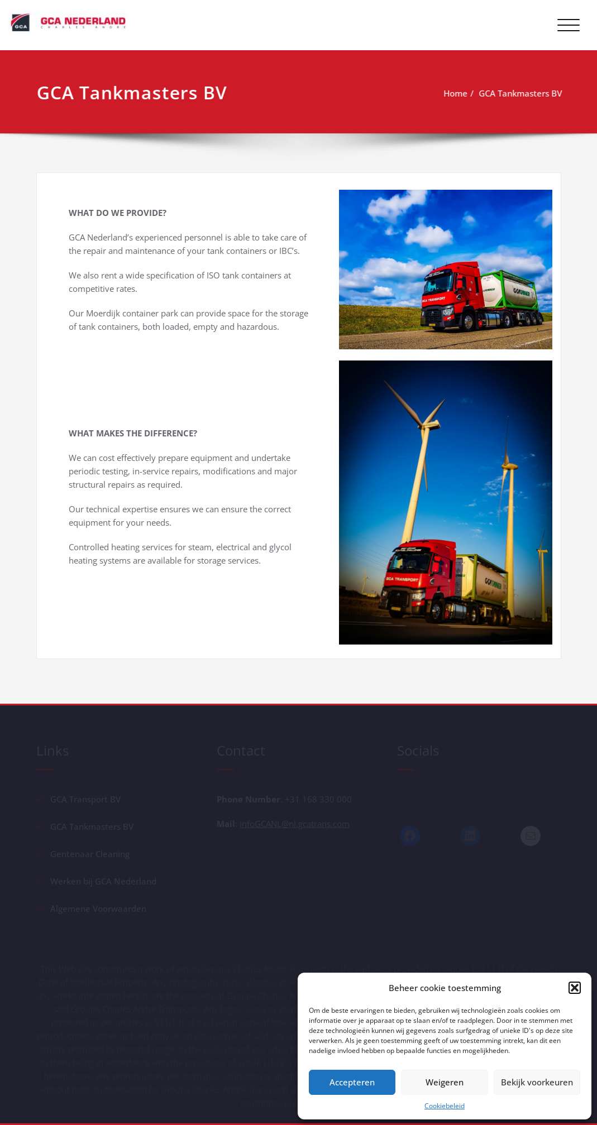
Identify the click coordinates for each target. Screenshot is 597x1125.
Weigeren (445, 1082)
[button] (574, 987)
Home (456, 93)
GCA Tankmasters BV (520, 93)
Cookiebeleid (444, 1105)
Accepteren (352, 1082)
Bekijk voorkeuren (537, 1082)
